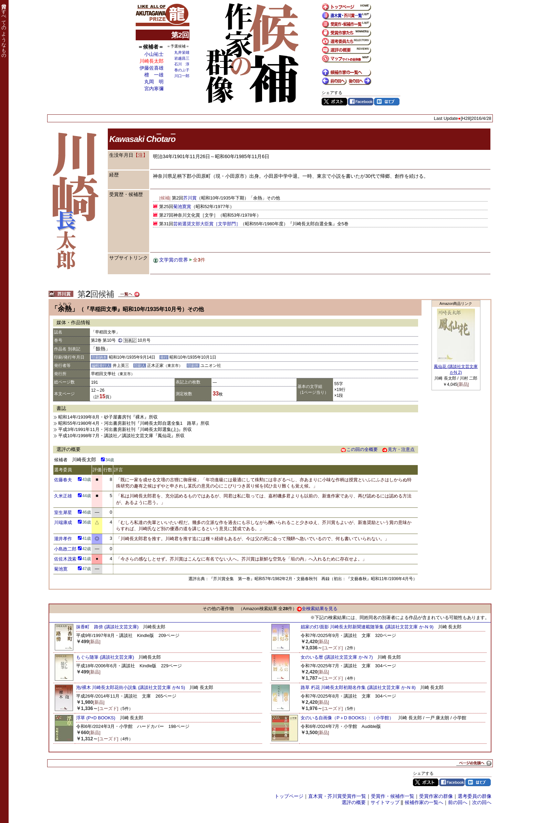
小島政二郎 (65, 549)
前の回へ (457, 802)
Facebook (360, 101)
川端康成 (63, 522)
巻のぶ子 (181, 70)
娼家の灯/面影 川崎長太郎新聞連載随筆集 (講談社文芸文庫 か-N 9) (367, 626)
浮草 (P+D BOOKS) (95, 717)
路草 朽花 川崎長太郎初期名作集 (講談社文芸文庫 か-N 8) (358, 687)
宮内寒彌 (154, 88)
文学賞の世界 (173, 260)
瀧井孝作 (63, 538)
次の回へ (481, 802)
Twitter (334, 101)
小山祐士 (154, 54)
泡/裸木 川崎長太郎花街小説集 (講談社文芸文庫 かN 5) (130, 687)
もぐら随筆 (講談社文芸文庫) (105, 657)
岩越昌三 (181, 58)
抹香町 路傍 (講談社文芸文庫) (107, 626)
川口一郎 (181, 76)
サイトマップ (385, 802)
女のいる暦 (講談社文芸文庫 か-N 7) (337, 657)
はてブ (386, 101)
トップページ (288, 796)
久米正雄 (63, 495)
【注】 (140, 155)
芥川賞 (190, 197)
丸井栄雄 (181, 52)
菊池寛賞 (182, 206)
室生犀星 (63, 512)
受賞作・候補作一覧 (392, 796)
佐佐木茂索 (65, 559)
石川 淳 (181, 64)
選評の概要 (354, 802)
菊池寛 (61, 569)
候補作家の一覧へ (424, 802)
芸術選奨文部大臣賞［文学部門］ (206, 223)
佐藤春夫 (63, 479)
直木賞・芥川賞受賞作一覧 (337, 796)
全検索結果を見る (317, 608)
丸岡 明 (154, 81)
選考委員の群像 (474, 796)
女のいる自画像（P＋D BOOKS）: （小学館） (347, 717)
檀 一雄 (154, 75)
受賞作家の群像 (436, 796)
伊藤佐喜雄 (151, 68)
